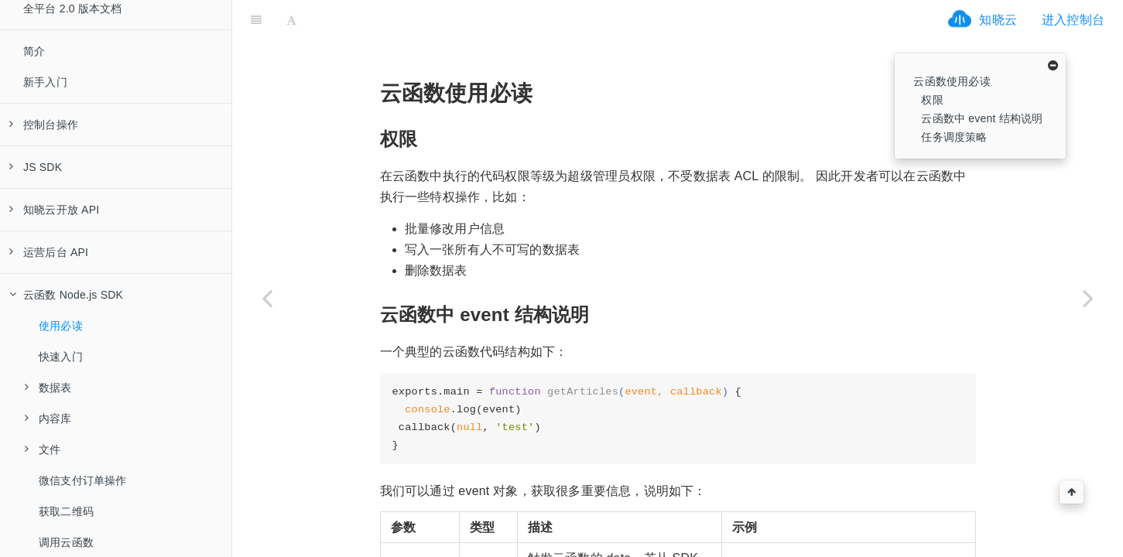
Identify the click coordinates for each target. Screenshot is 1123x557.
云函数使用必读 (951, 81)
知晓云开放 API (54, 209)
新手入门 (45, 82)
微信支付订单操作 (83, 480)
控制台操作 (43, 124)
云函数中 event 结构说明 (982, 118)
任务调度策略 (954, 137)
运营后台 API (48, 252)
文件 (42, 449)
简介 (34, 51)
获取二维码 (66, 511)
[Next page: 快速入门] (1088, 298)
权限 (932, 100)
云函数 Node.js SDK (66, 295)
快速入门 (61, 356)
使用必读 (61, 326)
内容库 (48, 418)
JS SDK (35, 167)
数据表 (48, 387)
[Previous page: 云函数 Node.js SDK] (267, 298)
